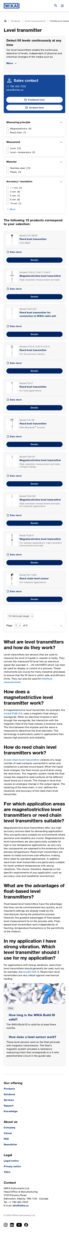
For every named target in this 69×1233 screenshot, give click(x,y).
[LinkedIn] (12, 1225)
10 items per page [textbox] (18, 616)
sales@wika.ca (14, 89)
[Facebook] (26, 1225)
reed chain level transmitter (22, 759)
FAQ (10, 1008)
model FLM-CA (13, 713)
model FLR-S (31, 972)
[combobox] (20, 616)
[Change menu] (62, 6)
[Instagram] (6, 1225)
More (12, 209)
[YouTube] (19, 1225)
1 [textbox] (16, 625)
